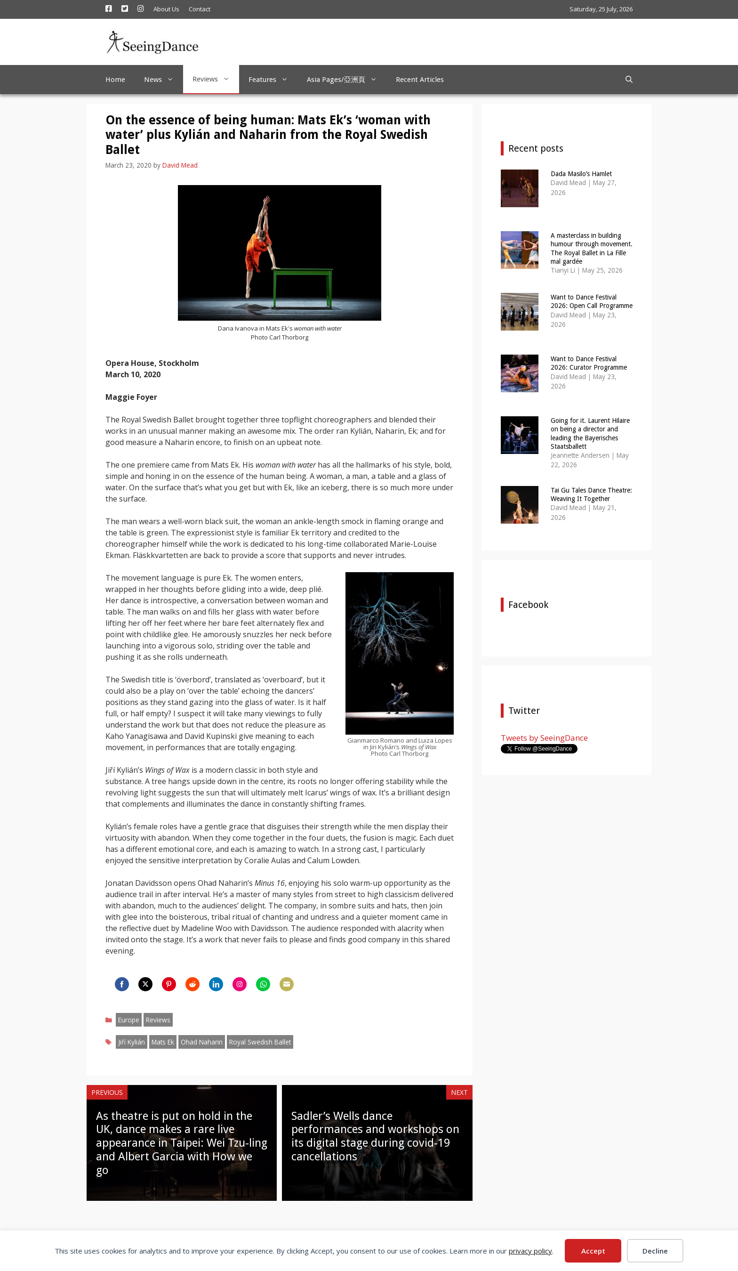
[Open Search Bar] (629, 79)
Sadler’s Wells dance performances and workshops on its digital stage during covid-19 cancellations (375, 1136)
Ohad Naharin (202, 1041)
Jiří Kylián (131, 1041)
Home (115, 79)
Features (273, 79)
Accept (593, 1250)
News (163, 79)
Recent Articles (420, 79)
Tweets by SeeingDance (544, 737)
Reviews (216, 79)
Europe (128, 1019)
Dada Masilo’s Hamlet (581, 174)
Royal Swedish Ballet (260, 1041)
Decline (655, 1250)
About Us (166, 9)
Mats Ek (163, 1041)
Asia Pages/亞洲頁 (346, 79)
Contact (199, 9)
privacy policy (530, 1250)
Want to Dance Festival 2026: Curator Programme (589, 363)
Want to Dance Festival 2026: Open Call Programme (592, 301)
